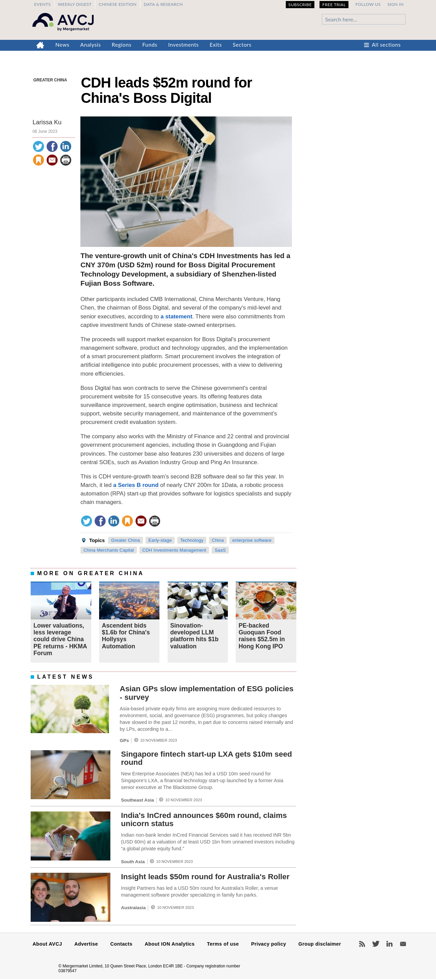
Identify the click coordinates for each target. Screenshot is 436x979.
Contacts (121, 944)
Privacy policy (268, 944)
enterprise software (251, 540)
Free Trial (334, 4)
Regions (121, 45)
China (218, 540)
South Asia (133, 861)
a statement (176, 316)
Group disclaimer (319, 944)
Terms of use (223, 944)
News (62, 45)
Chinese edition (118, 4)
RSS (362, 944)
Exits (215, 45)
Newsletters (403, 944)
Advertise (86, 944)
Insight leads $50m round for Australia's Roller (205, 876)
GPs (124, 740)
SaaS (220, 550)
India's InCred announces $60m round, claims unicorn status (204, 819)
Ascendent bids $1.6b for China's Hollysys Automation (126, 636)
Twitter (376, 944)
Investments (183, 45)
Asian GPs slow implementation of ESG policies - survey (206, 692)
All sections (386, 45)
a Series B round (135, 485)
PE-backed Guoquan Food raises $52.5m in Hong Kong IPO (261, 636)
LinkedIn (389, 944)
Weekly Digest (75, 4)
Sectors (242, 45)
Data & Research (163, 4)
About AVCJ (47, 944)
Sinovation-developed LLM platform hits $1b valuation (194, 636)
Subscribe (300, 4)
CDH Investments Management (174, 550)
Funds (149, 45)
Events (42, 4)
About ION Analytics (170, 944)
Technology (191, 540)
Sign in (395, 4)
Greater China (50, 80)
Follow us (367, 4)
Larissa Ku (46, 122)
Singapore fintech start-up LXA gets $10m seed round (206, 758)
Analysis (90, 45)
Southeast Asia (137, 800)
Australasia (133, 907)
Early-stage (160, 540)
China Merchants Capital (108, 550)
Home (40, 45)
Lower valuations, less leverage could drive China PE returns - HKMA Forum (60, 639)
